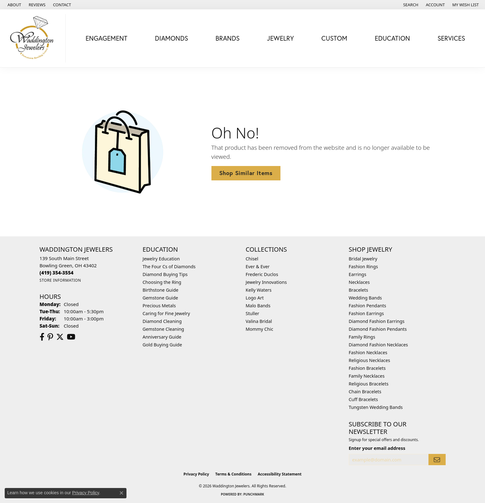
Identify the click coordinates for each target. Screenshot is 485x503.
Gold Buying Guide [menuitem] (162, 345)
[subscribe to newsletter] (436, 459)
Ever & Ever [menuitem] (258, 266)
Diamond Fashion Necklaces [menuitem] (378, 345)
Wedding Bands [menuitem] (365, 298)
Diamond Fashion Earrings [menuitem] (377, 321)
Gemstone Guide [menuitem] (160, 298)
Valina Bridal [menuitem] (259, 321)
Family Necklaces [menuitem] (367, 376)
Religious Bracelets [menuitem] (368, 384)
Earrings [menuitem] (357, 274)
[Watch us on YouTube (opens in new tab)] (71, 337)
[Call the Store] (57, 272)
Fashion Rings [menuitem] (363, 266)
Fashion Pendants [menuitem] (367, 306)
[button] (410, 4)
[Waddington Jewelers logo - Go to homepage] (34, 38)
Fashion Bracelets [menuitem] (367, 368)
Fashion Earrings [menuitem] (366, 313)
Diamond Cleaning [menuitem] (162, 321)
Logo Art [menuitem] (255, 298)
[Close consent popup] (121, 493)
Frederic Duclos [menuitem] (262, 274)
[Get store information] (60, 280)
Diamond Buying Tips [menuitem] (165, 274)
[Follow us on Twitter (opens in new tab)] (60, 337)
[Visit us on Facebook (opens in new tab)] (42, 337)
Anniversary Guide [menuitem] (162, 337)
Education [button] (392, 38)
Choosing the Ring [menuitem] (162, 282)
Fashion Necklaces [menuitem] (368, 352)
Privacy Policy (196, 474)
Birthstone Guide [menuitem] (161, 290)
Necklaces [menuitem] (359, 282)
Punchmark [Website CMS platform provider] (253, 494)
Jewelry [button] (280, 38)
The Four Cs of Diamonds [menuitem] (169, 266)
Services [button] (451, 38)
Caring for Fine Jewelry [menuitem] (166, 313)
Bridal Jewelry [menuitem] (363, 259)
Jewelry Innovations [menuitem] (266, 282)
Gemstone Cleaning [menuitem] (163, 329)
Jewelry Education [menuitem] (161, 259)
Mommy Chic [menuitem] (259, 329)
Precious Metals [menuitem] (159, 306)
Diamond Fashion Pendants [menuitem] (378, 329)
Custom (334, 38)
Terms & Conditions (233, 474)
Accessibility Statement (279, 474)
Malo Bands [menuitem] (258, 306)
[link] (13, 4)
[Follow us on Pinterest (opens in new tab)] (50, 337)
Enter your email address (377, 448)
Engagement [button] (106, 38)
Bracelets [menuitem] (358, 290)
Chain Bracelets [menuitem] (365, 392)
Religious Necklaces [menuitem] (369, 360)
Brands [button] (227, 38)
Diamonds (171, 38)
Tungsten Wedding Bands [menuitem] (376, 407)
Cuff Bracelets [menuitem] (363, 399)
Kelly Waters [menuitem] (259, 290)
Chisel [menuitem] (252, 259)
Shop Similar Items (246, 173)
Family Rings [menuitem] (362, 337)
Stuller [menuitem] (252, 313)
